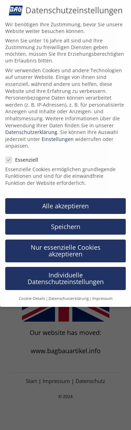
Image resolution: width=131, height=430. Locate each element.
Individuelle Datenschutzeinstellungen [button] (66, 274)
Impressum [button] (102, 293)
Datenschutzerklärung (31, 127)
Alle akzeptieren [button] (65, 201)
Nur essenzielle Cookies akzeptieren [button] (66, 246)
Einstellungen (58, 134)
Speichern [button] (65, 222)
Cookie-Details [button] (32, 293)
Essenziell (24, 155)
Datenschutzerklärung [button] (69, 293)
